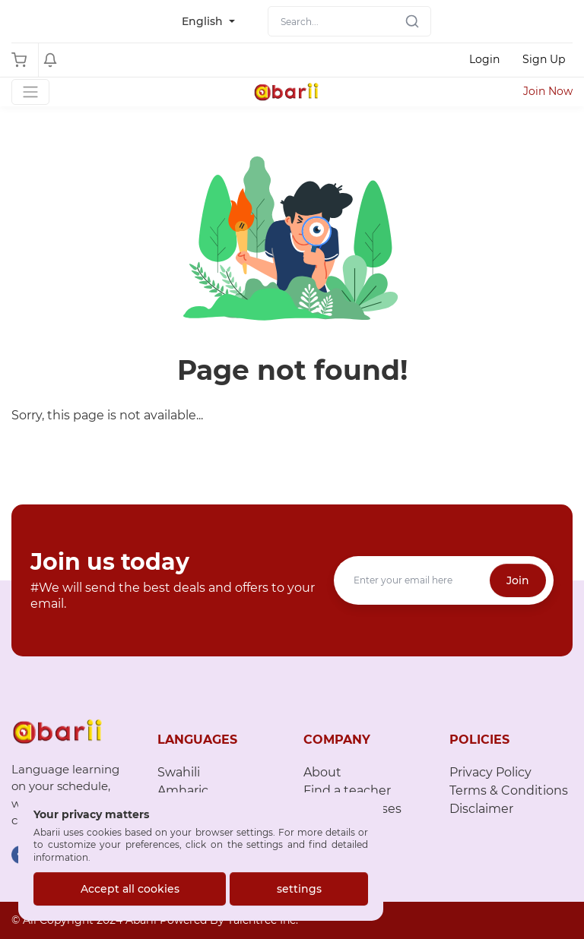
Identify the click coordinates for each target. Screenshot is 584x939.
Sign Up (543, 59)
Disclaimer (481, 808)
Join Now (548, 91)
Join (517, 580)
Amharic (182, 790)
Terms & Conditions (508, 790)
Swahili (178, 772)
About (322, 772)
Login (484, 59)
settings (299, 889)
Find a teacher (347, 790)
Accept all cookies (130, 889)
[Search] (349, 21)
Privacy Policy (490, 772)
